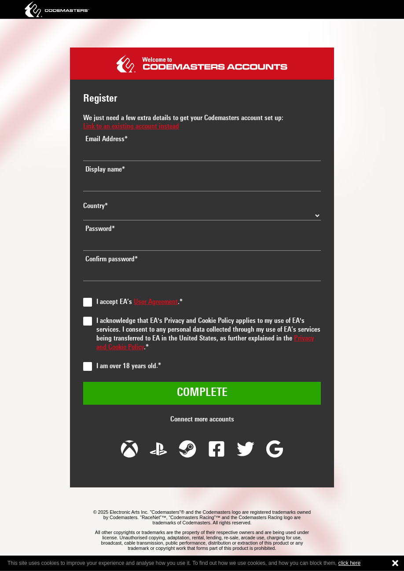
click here (349, 563)
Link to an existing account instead (131, 126)
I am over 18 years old (126, 366)
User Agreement (156, 302)
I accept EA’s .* (139, 302)
